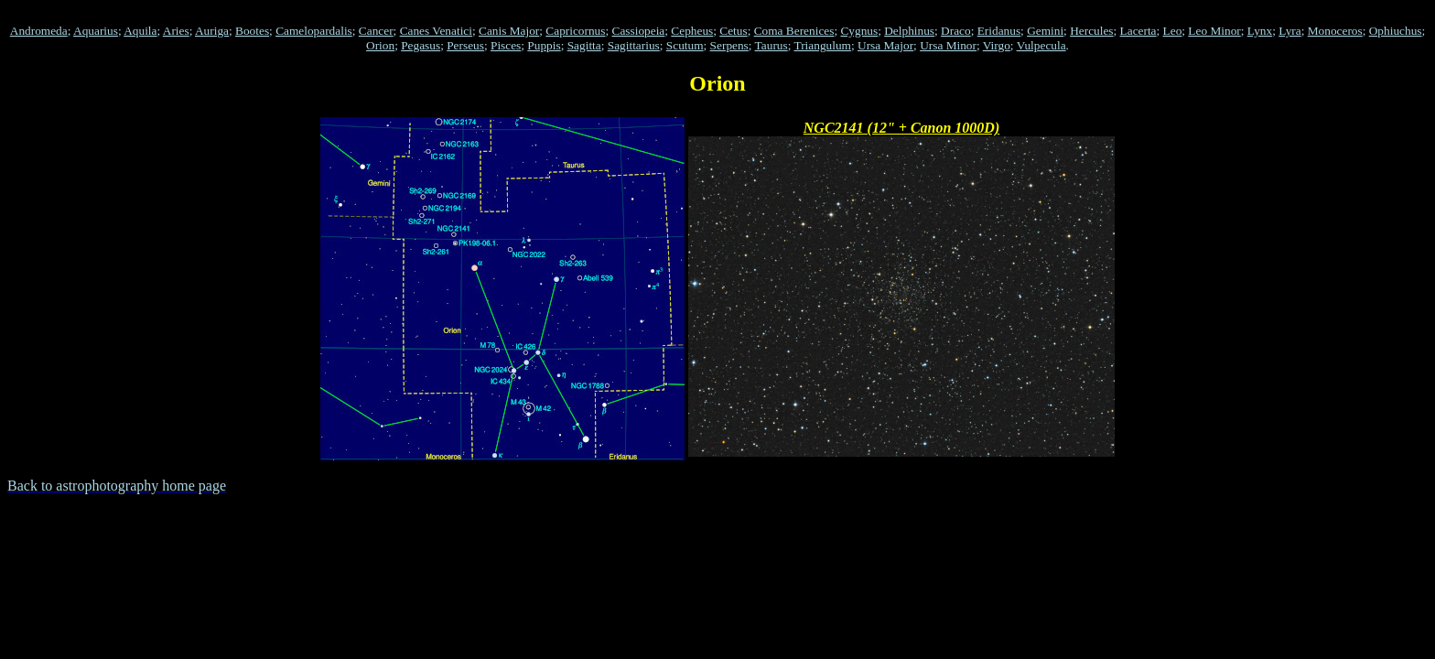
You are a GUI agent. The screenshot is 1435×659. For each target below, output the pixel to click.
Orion (380, 45)
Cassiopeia (638, 31)
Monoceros (1335, 31)
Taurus (771, 45)
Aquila (140, 31)
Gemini (1045, 31)
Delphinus (909, 31)
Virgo (996, 45)
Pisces (506, 45)
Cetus (733, 31)
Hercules (1091, 31)
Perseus (465, 45)
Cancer (376, 31)
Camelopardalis (313, 31)
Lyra (1289, 31)
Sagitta (584, 45)
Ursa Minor (948, 45)
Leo (1172, 31)
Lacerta (1138, 31)
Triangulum (822, 45)
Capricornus (575, 31)
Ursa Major (885, 45)
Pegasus (420, 45)
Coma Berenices (794, 31)
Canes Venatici (436, 31)
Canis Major (509, 31)
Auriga (212, 31)
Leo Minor (1214, 31)
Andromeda (39, 31)
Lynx (1259, 31)
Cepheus (692, 31)
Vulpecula (1041, 45)
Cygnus (859, 31)
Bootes (252, 31)
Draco (956, 31)
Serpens (729, 45)
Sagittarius (634, 45)
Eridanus (998, 31)
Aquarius (95, 31)
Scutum (685, 45)
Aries (176, 31)
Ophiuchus (1395, 31)
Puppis (543, 45)
